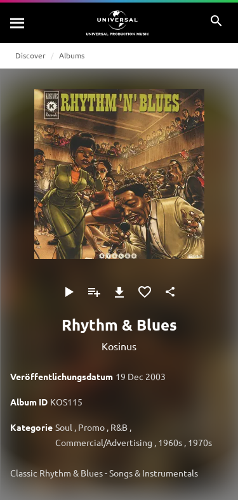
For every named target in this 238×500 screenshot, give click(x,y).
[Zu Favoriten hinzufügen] (144, 291)
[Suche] (17, 23)
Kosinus (119, 345)
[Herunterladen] (119, 291)
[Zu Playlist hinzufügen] (94, 291)
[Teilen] (170, 291)
